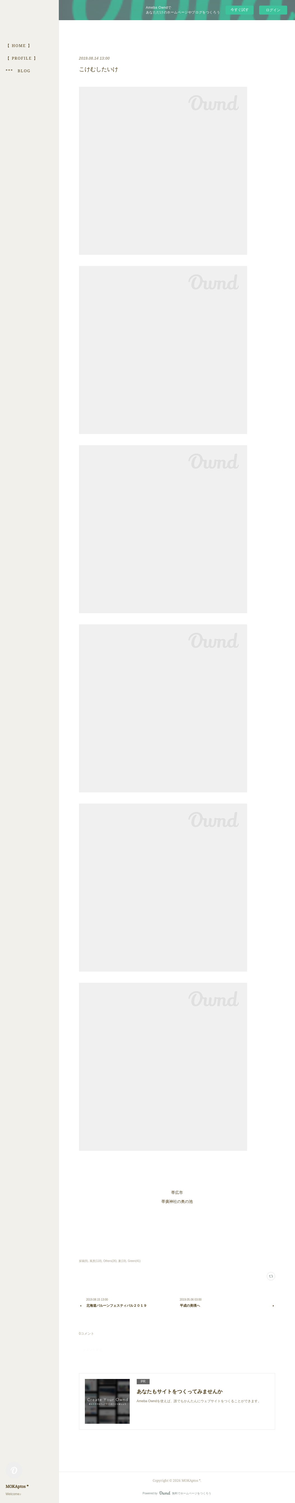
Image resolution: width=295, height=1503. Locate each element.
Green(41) (134, 1260)
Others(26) (110, 1260)
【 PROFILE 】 (22, 58)
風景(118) (96, 1260)
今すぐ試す (240, 10)
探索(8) (83, 1260)
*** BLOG (18, 70)
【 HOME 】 (19, 45)
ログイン (273, 10)
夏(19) (122, 1260)
